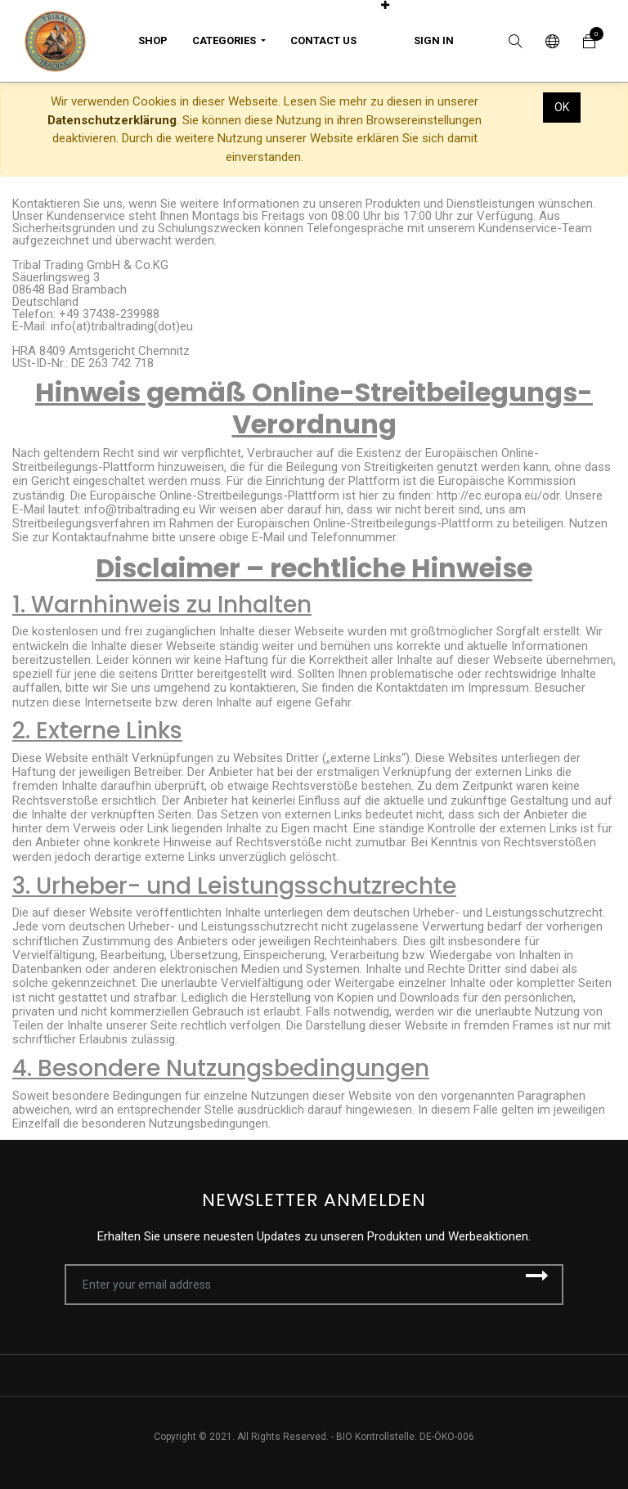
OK (561, 107)
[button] (385, 5)
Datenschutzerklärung (112, 120)
